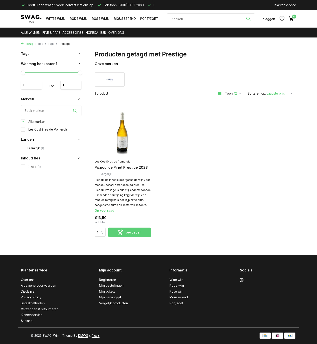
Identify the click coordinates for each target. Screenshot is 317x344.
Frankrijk (32, 148)
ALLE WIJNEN (30, 32)
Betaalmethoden (33, 303)
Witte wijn (55, 19)
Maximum (70, 85)
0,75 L (31, 167)
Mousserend (125, 19)
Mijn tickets (107, 291)
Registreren (107, 280)
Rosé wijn (100, 19)
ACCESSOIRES (73, 32)
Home (40, 43)
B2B (103, 32)
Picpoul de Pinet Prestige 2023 (121, 167)
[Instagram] (241, 280)
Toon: (229, 93)
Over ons (27, 280)
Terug (27, 43)
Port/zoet (149, 19)
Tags (52, 43)
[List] (220, 93)
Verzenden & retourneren (39, 309)
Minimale (31, 85)
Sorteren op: (257, 93)
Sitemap (27, 321)
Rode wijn (78, 19)
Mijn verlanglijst (110, 297)
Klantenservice (285, 5)
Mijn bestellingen (111, 285)
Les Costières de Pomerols (44, 129)
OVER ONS (116, 32)
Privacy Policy (31, 297)
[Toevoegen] (129, 232)
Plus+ (96, 335)
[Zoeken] (211, 18)
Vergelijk (103, 174)
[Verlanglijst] (282, 18)
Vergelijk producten (113, 303)
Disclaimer (28, 291)
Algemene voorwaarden (38, 285)
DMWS (83, 335)
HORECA (92, 32)
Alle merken (33, 122)
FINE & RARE (51, 32)
